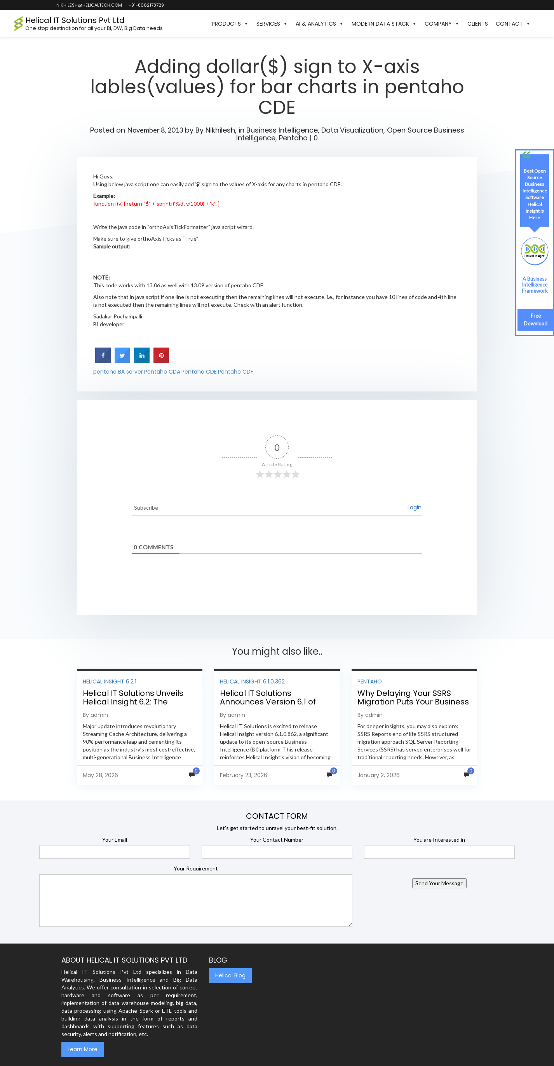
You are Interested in (439, 839)
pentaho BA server (118, 372)
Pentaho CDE (199, 372)
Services (272, 24)
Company (442, 24)
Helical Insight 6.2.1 (109, 681)
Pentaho (293, 138)
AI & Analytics (320, 24)
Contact (513, 24)
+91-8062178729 (146, 5)
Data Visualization (352, 130)
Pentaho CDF (235, 372)
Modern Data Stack (384, 24)
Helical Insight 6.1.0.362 (252, 681)
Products (230, 24)
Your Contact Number (276, 839)
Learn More (83, 1049)
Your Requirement (196, 868)
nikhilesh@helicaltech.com (89, 5)
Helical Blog (230, 975)
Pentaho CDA (162, 372)
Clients (477, 24)
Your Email (114, 839)
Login (415, 507)
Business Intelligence (282, 130)
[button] (538, 23)
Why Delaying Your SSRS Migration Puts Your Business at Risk (413, 702)
